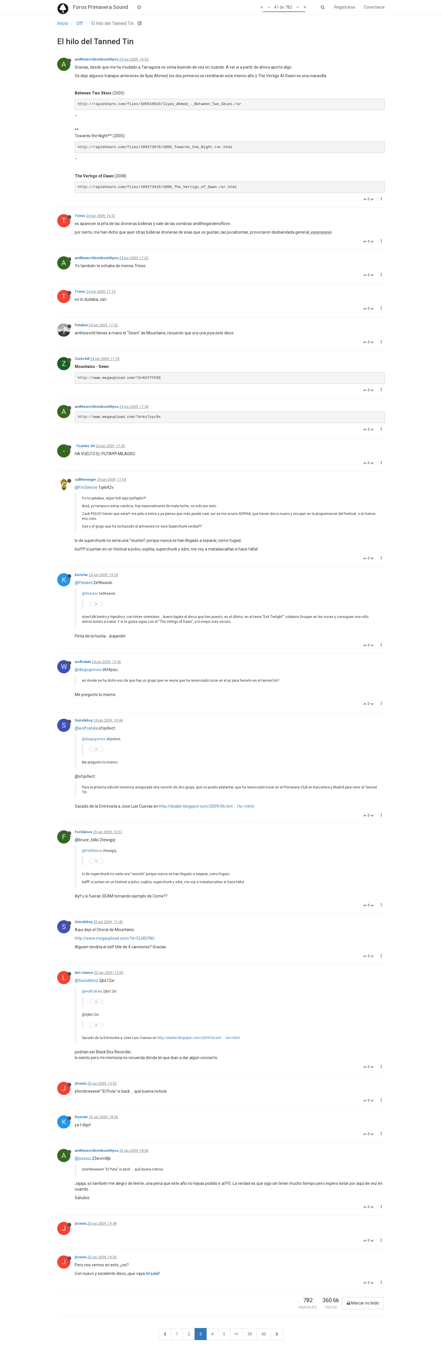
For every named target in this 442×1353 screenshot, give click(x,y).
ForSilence (83, 832)
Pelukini (81, 325)
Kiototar (81, 575)
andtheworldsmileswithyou (96, 59)
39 (249, 1334)
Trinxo (80, 216)
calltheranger (85, 480)
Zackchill (82, 359)
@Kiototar (90, 594)
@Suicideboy (86, 980)
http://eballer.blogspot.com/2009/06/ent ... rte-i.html (206, 806)
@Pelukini (84, 582)
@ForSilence (86, 487)
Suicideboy (84, 720)
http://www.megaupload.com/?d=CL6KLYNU (115, 938)
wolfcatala (83, 662)
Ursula (152, 1273)
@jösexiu (83, 1158)
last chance (84, 973)
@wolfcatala (86, 728)
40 (264, 1334)
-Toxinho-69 (85, 446)
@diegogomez (88, 669)
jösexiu (81, 1083)
